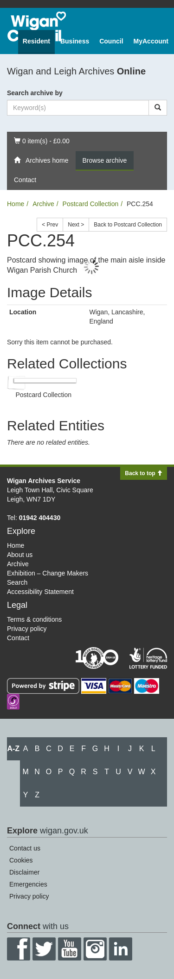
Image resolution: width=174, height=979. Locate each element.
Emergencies (28, 884)
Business (74, 41)
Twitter (44, 949)
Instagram (95, 949)
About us (19, 554)
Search (17, 582)
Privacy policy (27, 628)
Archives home (41, 160)
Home (15, 204)
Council (111, 41)
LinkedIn (120, 949)
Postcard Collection (91, 204)
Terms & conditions (34, 619)
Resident (36, 41)
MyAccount (151, 41)
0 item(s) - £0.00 (41, 140)
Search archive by (35, 93)
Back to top (143, 473)
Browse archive (105, 160)
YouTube (69, 949)
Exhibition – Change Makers (47, 573)
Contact (25, 180)
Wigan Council (36, 26)
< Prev (50, 224)
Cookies (21, 860)
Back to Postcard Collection (128, 224)
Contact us (24, 848)
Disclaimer (24, 872)
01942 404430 (40, 517)
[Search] (157, 108)
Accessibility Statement (40, 591)
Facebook (18, 949)
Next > (76, 224)
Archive (43, 204)
